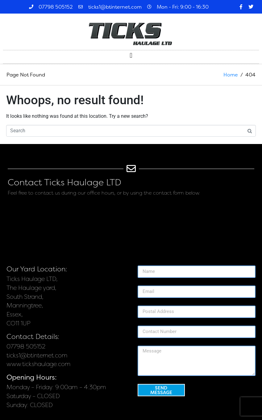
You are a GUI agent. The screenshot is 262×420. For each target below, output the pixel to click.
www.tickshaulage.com (38, 364)
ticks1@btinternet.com (37, 355)
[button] (131, 55)
